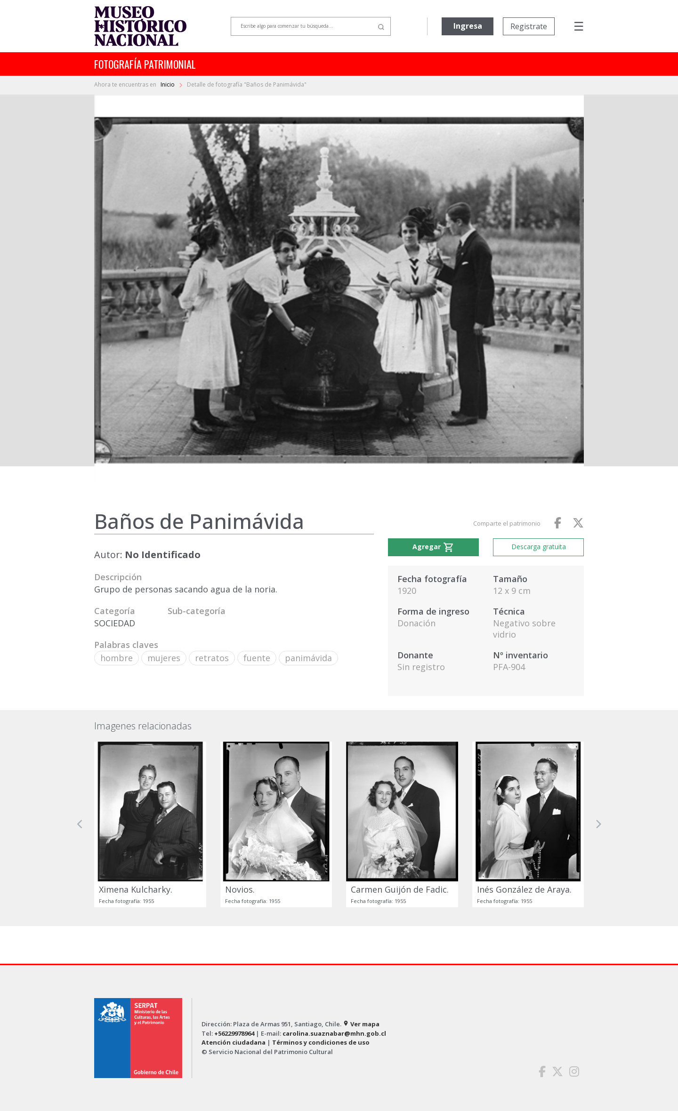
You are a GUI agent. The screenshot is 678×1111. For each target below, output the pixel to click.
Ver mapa (361, 1024)
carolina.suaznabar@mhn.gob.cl (334, 1033)
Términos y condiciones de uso (321, 1042)
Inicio (168, 84)
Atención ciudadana (234, 1042)
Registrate (528, 26)
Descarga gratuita (538, 546)
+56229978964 (234, 1033)
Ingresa (467, 26)
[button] (80, 824)
